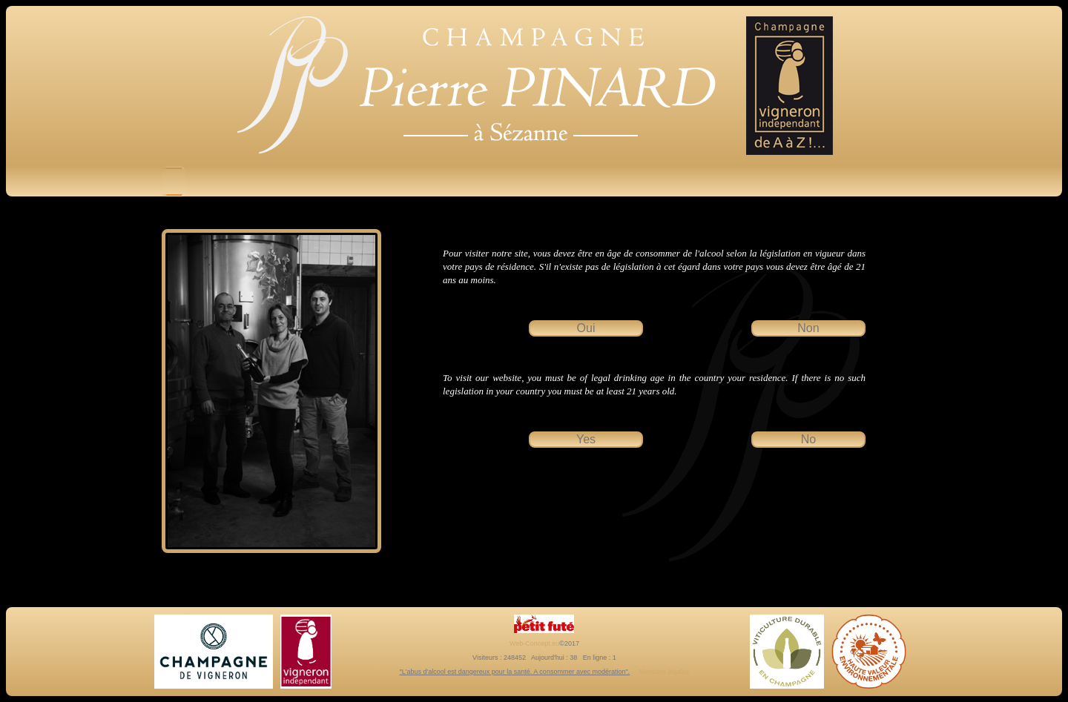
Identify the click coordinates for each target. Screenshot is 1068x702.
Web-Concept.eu (534, 643)
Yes (586, 439)
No (808, 439)
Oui (586, 328)
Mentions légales (664, 671)
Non (808, 328)
